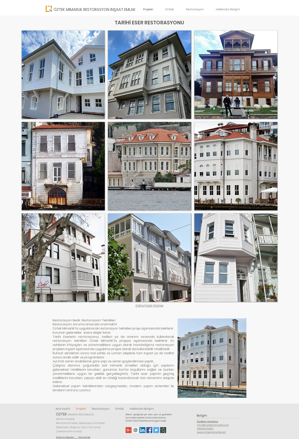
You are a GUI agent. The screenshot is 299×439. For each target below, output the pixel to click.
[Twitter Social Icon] (156, 430)
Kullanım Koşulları (67, 437)
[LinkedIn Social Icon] (142, 430)
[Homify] (163, 430)
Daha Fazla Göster (150, 305)
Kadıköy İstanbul (207, 421)
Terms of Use (84, 437)
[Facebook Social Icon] (149, 430)
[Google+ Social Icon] (129, 430)
